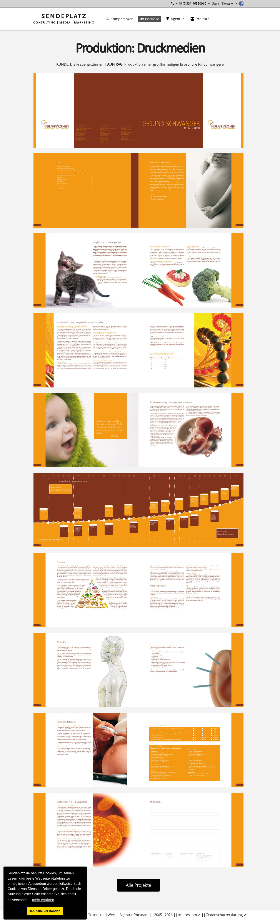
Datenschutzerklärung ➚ (226, 914)
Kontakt (227, 3)
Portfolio (149, 19)
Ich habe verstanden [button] (45, 911)
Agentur (174, 19)
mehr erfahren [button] (43, 900)
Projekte (199, 19)
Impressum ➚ (189, 914)
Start (215, 3)
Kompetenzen (119, 19)
